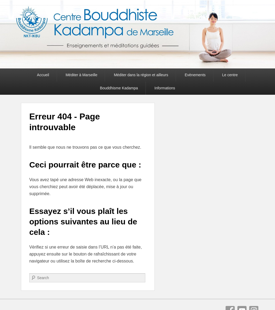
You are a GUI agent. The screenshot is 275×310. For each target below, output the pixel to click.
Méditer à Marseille (81, 75)
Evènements (195, 75)
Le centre (230, 75)
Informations (164, 88)
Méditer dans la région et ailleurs (141, 75)
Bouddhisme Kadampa (119, 88)
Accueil (43, 75)
